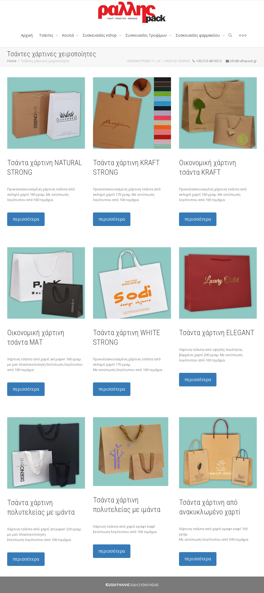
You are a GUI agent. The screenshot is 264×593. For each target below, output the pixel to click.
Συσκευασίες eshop (100, 35)
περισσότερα (26, 219)
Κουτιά (68, 35)
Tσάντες (46, 35)
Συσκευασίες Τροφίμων (146, 35)
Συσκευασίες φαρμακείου (198, 35)
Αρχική (27, 35)
